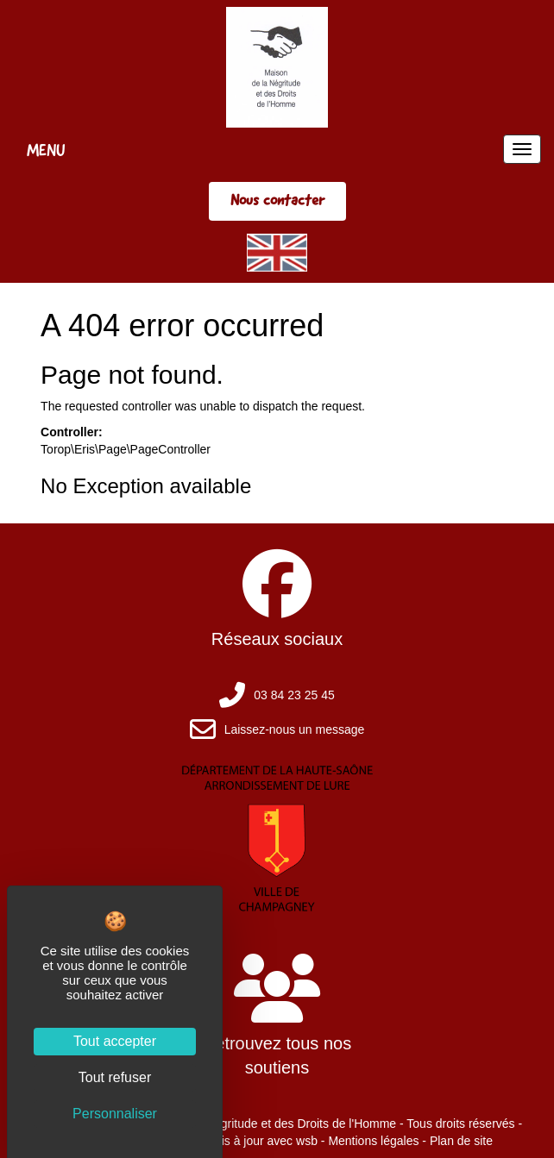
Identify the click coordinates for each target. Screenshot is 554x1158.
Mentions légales (373, 1141)
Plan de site (461, 1141)
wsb (307, 1141)
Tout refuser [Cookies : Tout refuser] (115, 1077)
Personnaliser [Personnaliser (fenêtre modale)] (114, 1113)
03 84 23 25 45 (294, 695)
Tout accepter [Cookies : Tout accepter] (114, 1041)
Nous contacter (277, 200)
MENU (46, 150)
